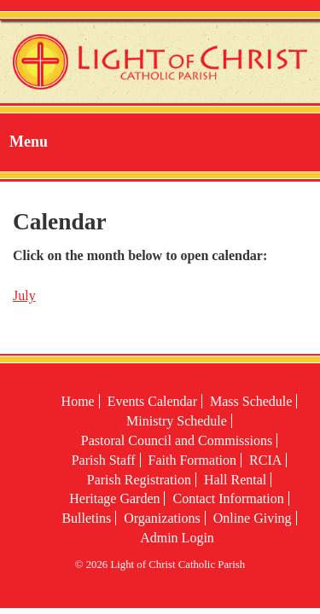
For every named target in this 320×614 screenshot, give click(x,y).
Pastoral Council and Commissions (176, 440)
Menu (28, 141)
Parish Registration (139, 479)
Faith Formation (192, 460)
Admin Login (177, 537)
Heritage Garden (114, 498)
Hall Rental (235, 479)
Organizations (162, 518)
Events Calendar (152, 401)
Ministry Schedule (176, 421)
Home (78, 401)
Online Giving (252, 518)
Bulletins (86, 518)
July (24, 295)
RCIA (265, 460)
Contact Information (227, 498)
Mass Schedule (251, 401)
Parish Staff (104, 460)
